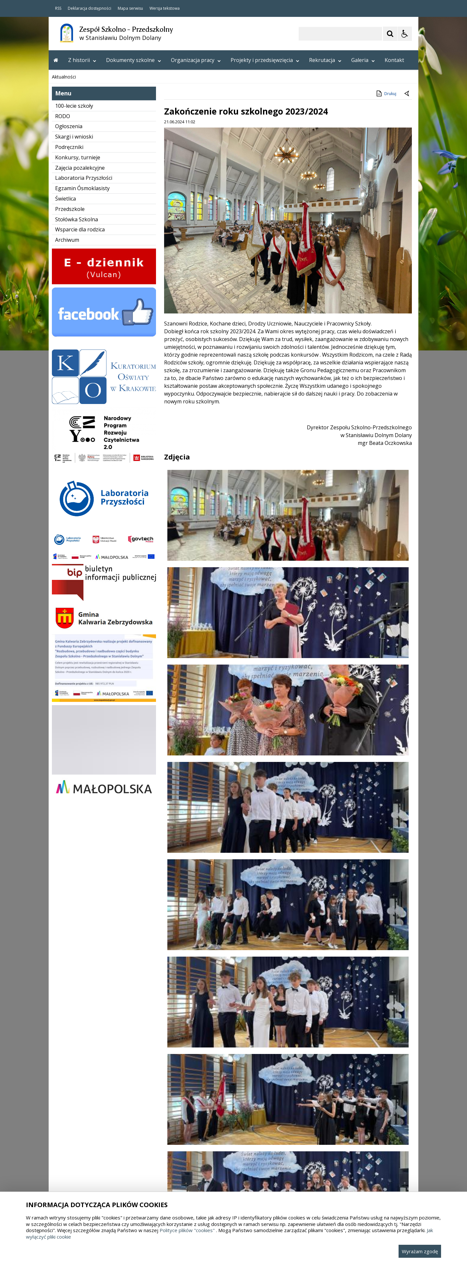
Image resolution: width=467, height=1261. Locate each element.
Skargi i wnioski (74, 397)
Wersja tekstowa (165, 8)
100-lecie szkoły (74, 367)
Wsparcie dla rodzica (80, 490)
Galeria (363, 60)
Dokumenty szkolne (133, 60)
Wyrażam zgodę (420, 1251)
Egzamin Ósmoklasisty (82, 449)
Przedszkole (70, 470)
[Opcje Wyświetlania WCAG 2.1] (405, 34)
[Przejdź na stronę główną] (56, 60)
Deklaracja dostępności (89, 8)
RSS (58, 8)
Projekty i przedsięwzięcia (265, 60)
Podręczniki (69, 408)
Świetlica (65, 459)
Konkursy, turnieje (77, 418)
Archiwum (67, 501)
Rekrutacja (325, 60)
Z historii (82, 60)
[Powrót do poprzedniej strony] (407, 355)
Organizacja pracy (196, 60)
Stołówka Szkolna (76, 480)
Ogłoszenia (68, 387)
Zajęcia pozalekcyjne (80, 429)
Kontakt (394, 60)
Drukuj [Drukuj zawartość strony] (385, 355)
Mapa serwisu (130, 8)
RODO (62, 377)
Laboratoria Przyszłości (83, 439)
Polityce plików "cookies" (187, 1230)
